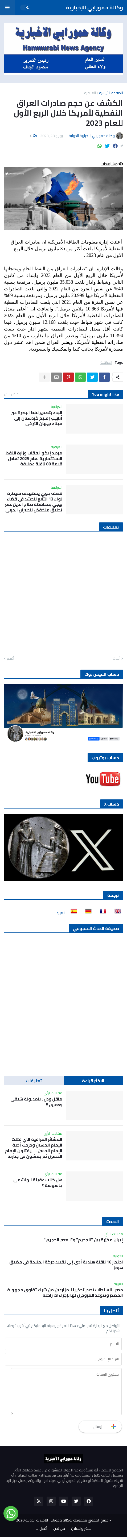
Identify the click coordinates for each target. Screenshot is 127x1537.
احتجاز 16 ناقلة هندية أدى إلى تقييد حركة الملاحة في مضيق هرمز (66, 1264)
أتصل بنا (41, 1528)
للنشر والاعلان (81, 1528)
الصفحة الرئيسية (111, 93)
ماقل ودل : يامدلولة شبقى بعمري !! (36, 1101)
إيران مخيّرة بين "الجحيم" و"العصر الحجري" (83, 1240)
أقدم (10, 658)
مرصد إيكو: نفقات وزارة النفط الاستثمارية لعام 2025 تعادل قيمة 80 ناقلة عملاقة (33, 458)
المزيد (60, 912)
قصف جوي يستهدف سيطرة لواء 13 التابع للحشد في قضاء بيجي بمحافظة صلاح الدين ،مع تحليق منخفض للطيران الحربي (33, 502)
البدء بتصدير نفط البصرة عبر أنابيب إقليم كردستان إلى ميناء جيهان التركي (36, 418)
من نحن (59, 1528)
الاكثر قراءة (93, 1081)
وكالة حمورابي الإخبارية (94, 7)
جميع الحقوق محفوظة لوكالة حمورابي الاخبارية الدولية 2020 (62, 1520)
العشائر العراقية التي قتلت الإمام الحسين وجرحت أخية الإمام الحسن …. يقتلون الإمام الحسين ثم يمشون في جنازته (33, 1148)
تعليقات (34, 1081)
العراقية (90, 93)
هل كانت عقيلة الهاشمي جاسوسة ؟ (37, 1182)
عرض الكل (11, 394)
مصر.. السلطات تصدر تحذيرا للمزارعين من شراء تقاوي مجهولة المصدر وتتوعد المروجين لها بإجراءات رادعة (65, 1292)
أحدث (116, 658)
